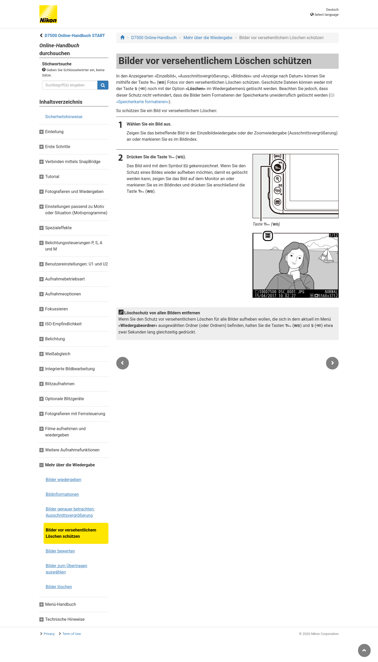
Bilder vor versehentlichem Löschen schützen (71, 533)
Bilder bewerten (60, 551)
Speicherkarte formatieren (142, 101)
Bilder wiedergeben (63, 479)
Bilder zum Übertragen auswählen (66, 569)
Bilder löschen (59, 586)
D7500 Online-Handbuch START (75, 35)
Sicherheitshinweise (63, 116)
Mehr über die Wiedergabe (207, 37)
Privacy (49, 634)
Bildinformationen (62, 494)
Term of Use (71, 634)
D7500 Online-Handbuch (154, 37)
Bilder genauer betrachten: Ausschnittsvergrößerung (70, 512)
